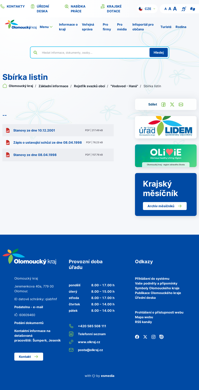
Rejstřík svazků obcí (90, 86)
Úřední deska (145, 298)
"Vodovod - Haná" (125, 86)
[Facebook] (137, 337)
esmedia (107, 376)
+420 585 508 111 (87, 326)
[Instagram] (153, 337)
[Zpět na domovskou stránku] (21, 24)
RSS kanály (143, 322)
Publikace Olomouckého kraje (158, 293)
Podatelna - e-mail (28, 307)
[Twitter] (145, 337)
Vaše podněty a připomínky (156, 283)
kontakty (12, 6)
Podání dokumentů (29, 323)
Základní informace (54, 86)
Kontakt (29, 356)
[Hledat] (158, 52)
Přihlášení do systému (152, 279)
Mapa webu (144, 317)
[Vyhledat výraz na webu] (93, 52)
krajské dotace (111, 8)
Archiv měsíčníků (165, 206)
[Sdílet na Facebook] (163, 104)
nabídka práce (74, 8)
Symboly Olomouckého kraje (157, 288)
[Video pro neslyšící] (192, 9)
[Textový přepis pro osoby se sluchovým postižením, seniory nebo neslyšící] (184, 9)
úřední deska (39, 8)
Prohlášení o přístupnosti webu (159, 312)
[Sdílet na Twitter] (172, 104)
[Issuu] (161, 337)
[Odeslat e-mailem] (181, 104)
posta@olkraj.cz (86, 349)
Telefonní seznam (87, 334)
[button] (147, 8)
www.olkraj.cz (84, 342)
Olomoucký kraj (18, 86)
